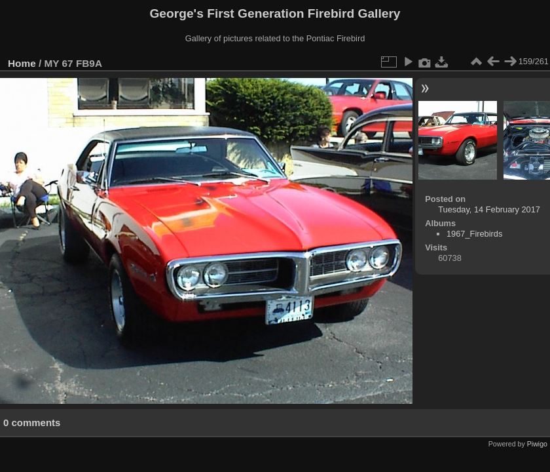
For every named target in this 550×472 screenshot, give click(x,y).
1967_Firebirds (474, 234)
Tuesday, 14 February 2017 (489, 209)
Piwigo (537, 444)
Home (22, 63)
